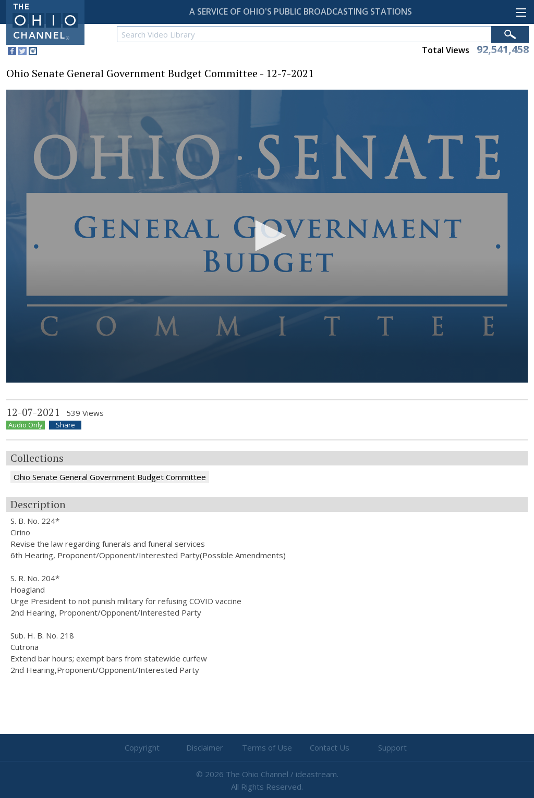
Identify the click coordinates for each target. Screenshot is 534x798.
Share (65, 425)
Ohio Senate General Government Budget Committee (110, 477)
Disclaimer (204, 747)
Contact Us (329, 747)
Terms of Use (267, 747)
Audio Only (25, 425)
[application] (267, 236)
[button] (267, 236)
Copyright (142, 747)
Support (392, 747)
